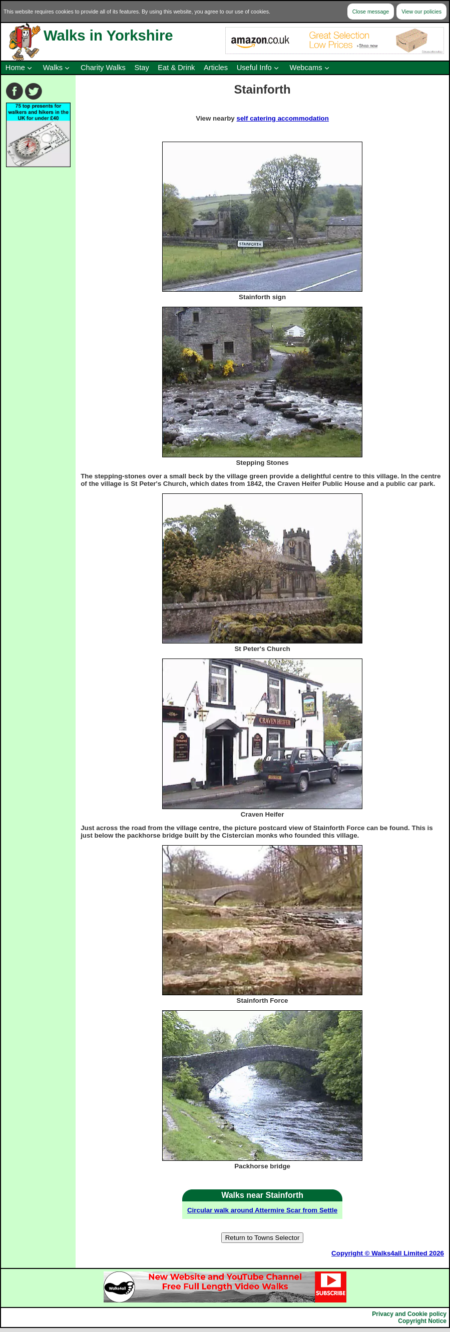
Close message (370, 12)
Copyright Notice (422, 1320)
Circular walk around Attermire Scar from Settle (262, 1210)
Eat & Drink (176, 68)
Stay (141, 68)
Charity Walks (103, 68)
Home (15, 68)
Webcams (306, 68)
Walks (53, 68)
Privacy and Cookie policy (409, 1313)
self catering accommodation (282, 118)
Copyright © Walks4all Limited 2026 (387, 1253)
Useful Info (254, 68)
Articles (216, 68)
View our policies (421, 12)
